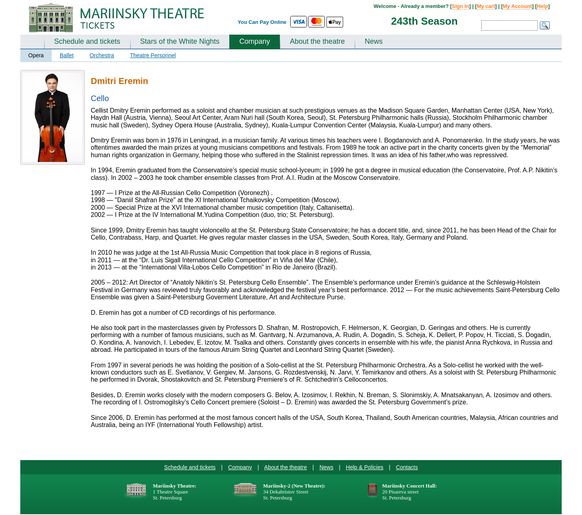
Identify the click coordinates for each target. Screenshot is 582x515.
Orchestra (102, 55)
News (374, 41)
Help (542, 6)
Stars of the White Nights (179, 41)
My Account (517, 6)
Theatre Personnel (153, 55)
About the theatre (317, 41)
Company (254, 41)
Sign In (460, 6)
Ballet (67, 55)
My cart (486, 6)
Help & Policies (364, 467)
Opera (36, 55)
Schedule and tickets (87, 41)
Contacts (407, 467)
